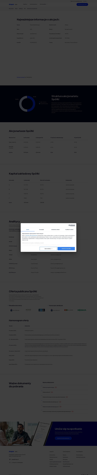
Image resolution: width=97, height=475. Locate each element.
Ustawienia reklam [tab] (55, 229)
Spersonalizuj (48, 248)
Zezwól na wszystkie (66, 248)
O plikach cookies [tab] (69, 229)
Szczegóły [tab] (41, 229)
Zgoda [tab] (27, 229)
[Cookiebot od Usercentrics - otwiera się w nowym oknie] (69, 225)
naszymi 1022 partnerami (31, 235)
